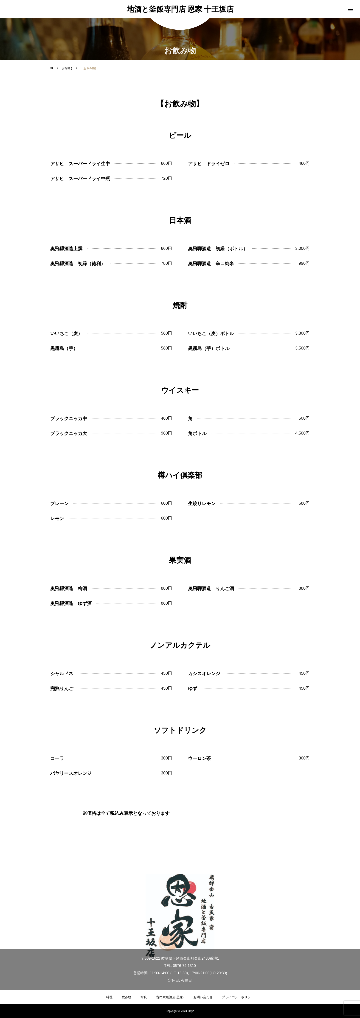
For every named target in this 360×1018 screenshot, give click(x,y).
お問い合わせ (203, 997)
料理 (109, 997)
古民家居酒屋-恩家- (170, 997)
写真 (144, 997)
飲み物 (126, 997)
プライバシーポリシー (238, 997)
